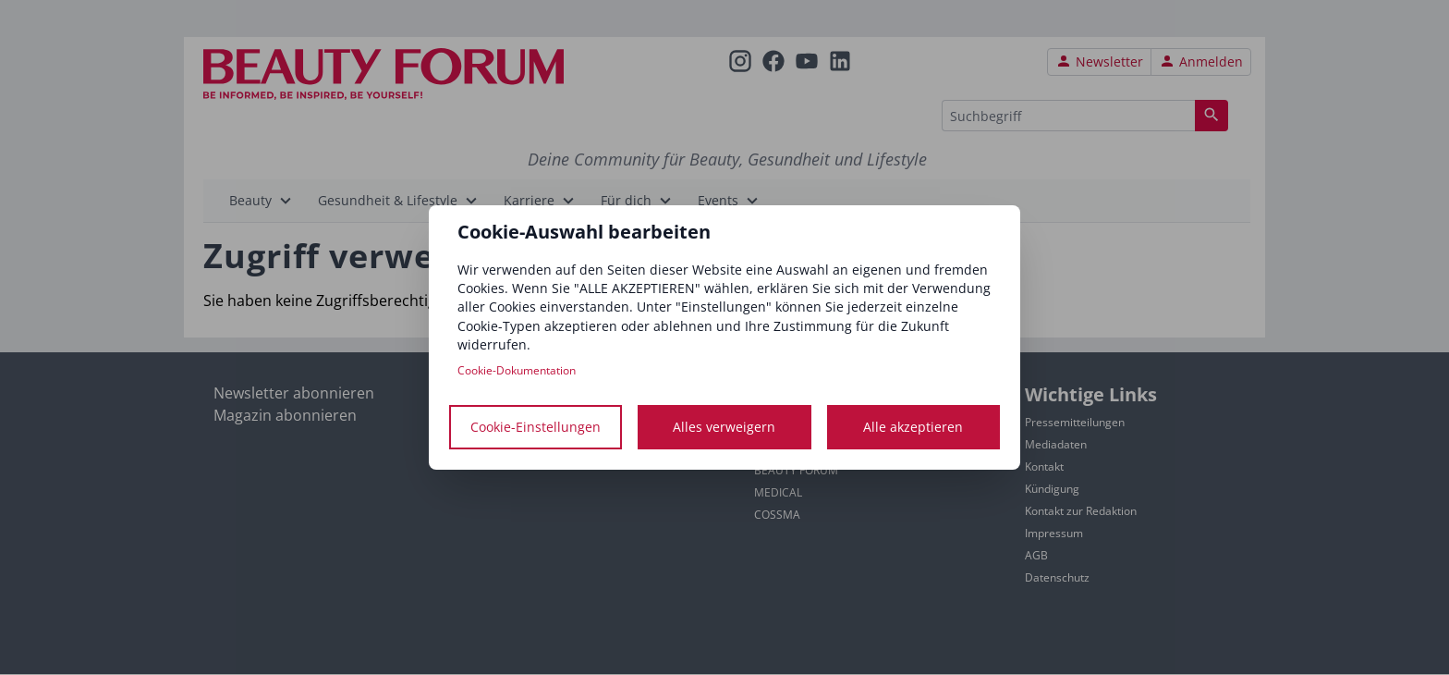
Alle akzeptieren (913, 427)
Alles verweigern (724, 427)
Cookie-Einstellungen (535, 427)
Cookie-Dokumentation (516, 370)
